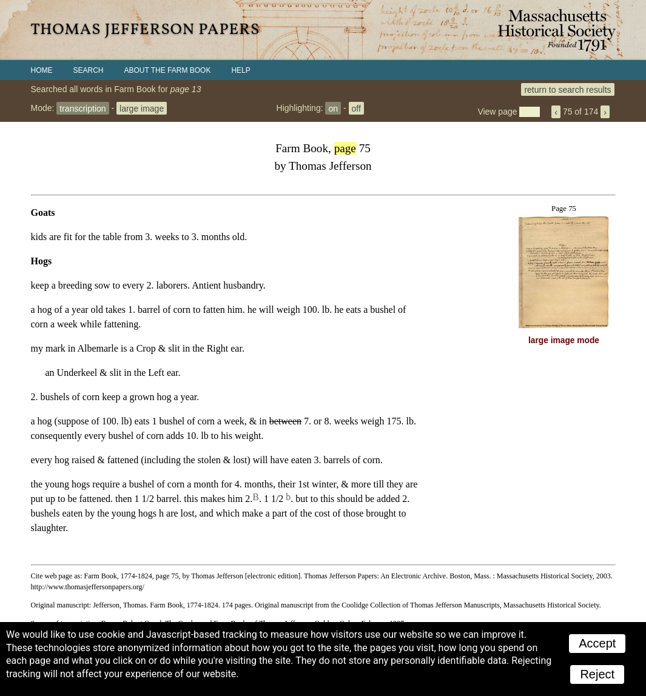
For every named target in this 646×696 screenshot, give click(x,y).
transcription (82, 108)
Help (240, 70)
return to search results (567, 89)
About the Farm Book (167, 70)
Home (42, 70)
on (333, 108)
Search (88, 70)
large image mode (563, 340)
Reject (597, 674)
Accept (597, 643)
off (356, 108)
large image (141, 108)
